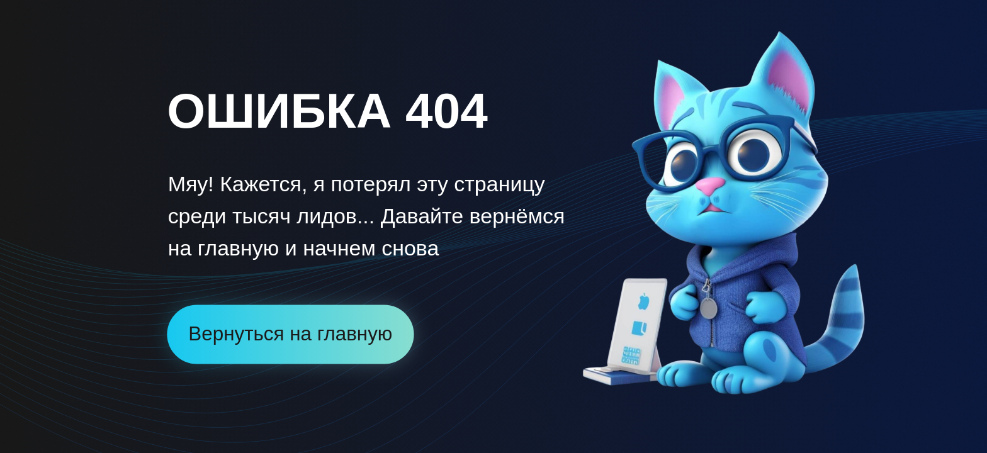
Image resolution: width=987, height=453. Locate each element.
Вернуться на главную (290, 334)
